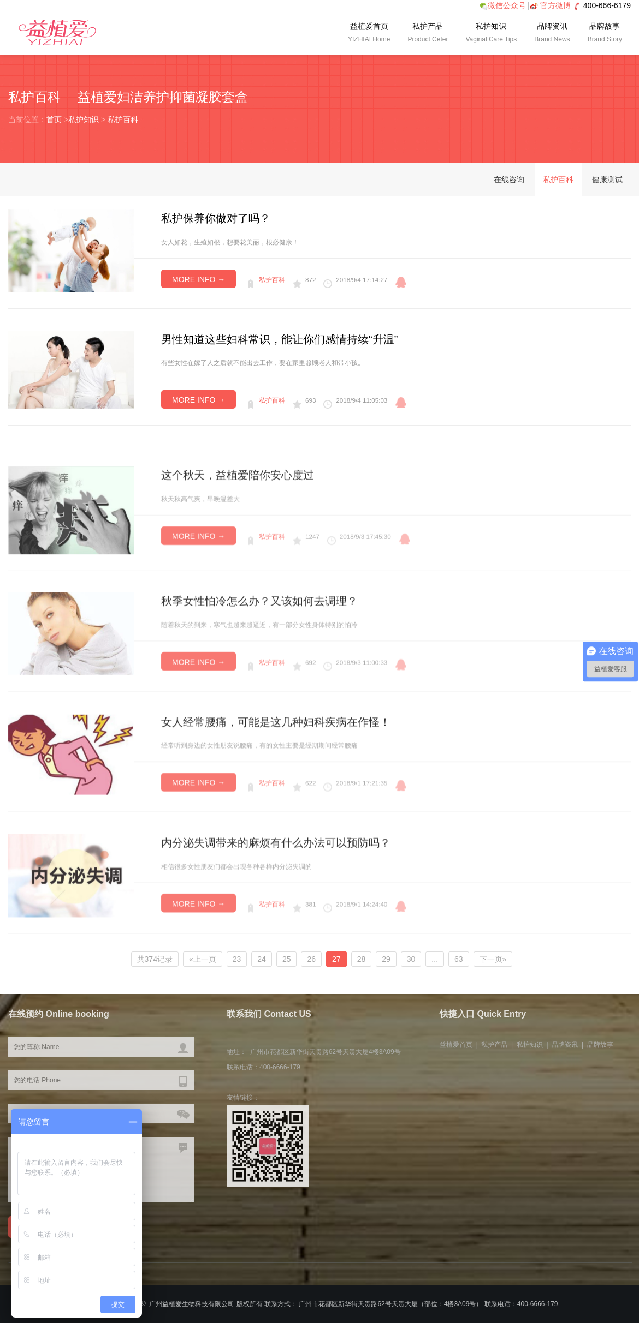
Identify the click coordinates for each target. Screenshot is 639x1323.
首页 (54, 119)
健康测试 (607, 179)
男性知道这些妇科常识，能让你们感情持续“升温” (279, 339)
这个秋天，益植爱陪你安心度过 (237, 559)
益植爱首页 (369, 34)
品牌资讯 (552, 34)
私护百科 (123, 119)
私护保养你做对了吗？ (215, 218)
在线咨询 (509, 179)
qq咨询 (401, 282)
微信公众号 (503, 5)
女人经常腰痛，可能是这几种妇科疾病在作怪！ (275, 801)
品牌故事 (605, 34)
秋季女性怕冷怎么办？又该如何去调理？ (259, 681)
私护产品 (427, 34)
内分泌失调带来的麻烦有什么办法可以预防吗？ (275, 923)
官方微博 (555, 5)
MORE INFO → (198, 279)
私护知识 (491, 34)
